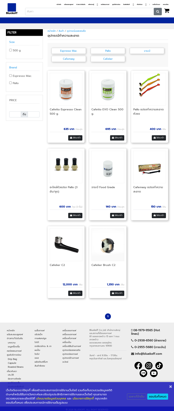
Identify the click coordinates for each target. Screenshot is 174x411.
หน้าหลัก (59, 4)
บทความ (12, 342)
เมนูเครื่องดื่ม (14, 346)
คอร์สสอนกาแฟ (105, 4)
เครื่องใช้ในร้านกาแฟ (72, 346)
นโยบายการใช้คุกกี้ (83, 398)
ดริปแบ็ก (38, 334)
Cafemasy (69, 59)
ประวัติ (11, 374)
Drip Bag (12, 359)
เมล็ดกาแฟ (39, 330)
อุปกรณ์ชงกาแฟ (70, 354)
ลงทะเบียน (165, 4)
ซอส (37, 357)
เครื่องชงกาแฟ (69, 330)
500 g (15, 50)
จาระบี (147, 51)
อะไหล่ (65, 361)
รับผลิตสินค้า (126, 4)
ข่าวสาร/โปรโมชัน (80, 4)
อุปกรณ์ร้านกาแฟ (71, 357)
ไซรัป (37, 354)
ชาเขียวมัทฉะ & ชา (43, 346)
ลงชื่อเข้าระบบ (156, 4)
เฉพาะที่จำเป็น (137, 397)
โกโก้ (37, 342)
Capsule (12, 363)
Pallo (14, 83)
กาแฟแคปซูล (40, 338)
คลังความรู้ (91, 4)
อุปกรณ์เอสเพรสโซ (76, 31)
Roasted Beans (15, 366)
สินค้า (61, 31)
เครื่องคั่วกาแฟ (69, 338)
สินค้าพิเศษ (40, 365)
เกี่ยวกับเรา (140, 4)
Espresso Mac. (20, 76)
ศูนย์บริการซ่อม (116, 4)
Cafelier (108, 59)
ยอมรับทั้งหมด (157, 397)
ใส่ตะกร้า (75, 137)
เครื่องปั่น (67, 342)
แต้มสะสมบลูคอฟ (68, 4)
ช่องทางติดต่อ (14, 378)
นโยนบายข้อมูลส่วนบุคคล (51, 398)
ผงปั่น (37, 350)
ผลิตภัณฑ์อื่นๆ (41, 361)
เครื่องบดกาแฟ (69, 334)
